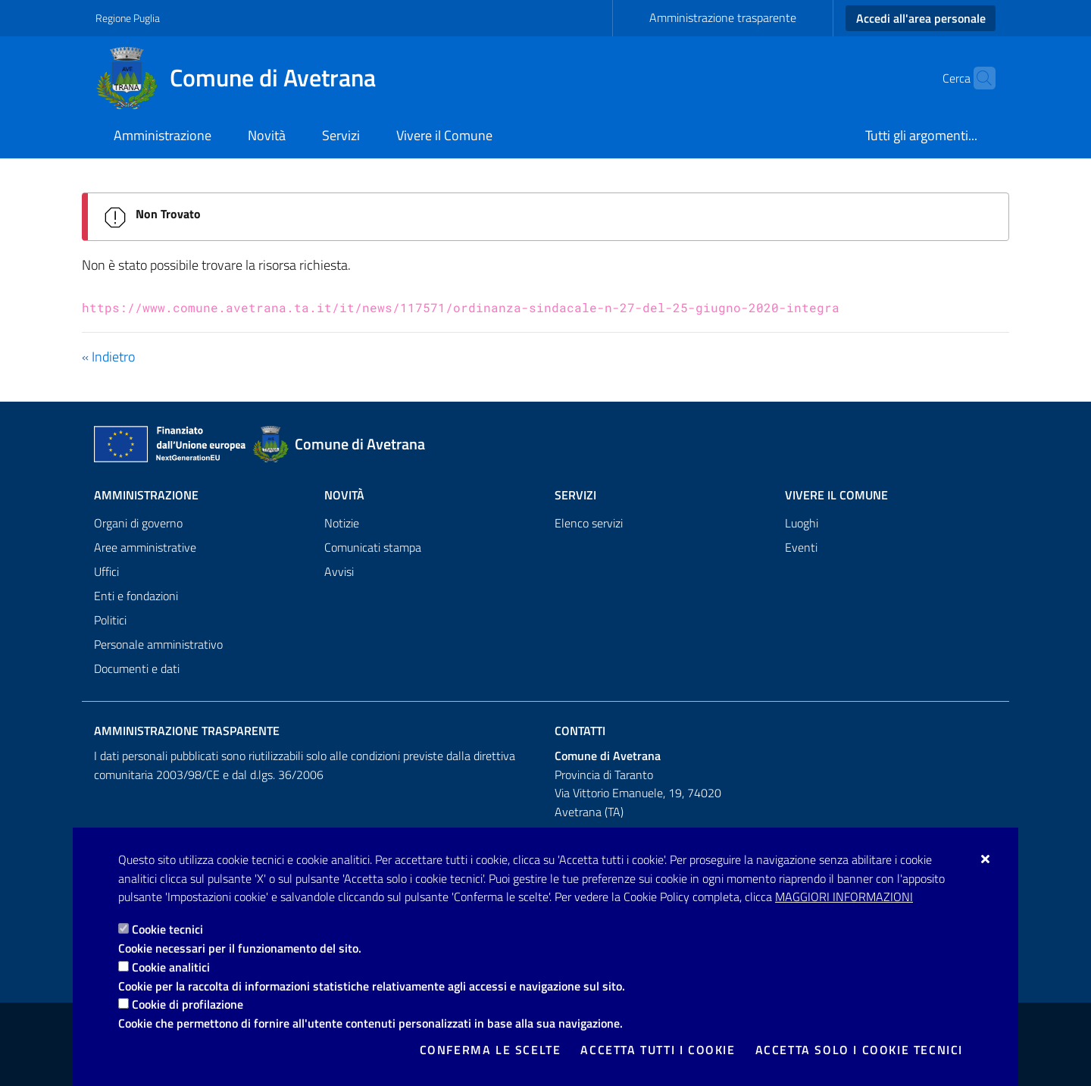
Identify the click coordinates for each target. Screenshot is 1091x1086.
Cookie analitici (171, 967)
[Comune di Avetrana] (244, 78)
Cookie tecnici (167, 929)
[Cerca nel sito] (977, 78)
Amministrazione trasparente (722, 17)
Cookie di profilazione (187, 1004)
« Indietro (108, 356)
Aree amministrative (145, 547)
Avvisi (339, 571)
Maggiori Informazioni (844, 896)
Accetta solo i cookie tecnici (859, 1050)
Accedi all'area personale (921, 18)
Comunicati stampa (372, 547)
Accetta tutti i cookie (657, 1050)
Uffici (106, 571)
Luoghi (801, 523)
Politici (110, 620)
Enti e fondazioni (136, 596)
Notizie (341, 523)
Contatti (580, 730)
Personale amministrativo (158, 644)
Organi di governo (138, 523)
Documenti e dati (137, 668)
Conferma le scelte (490, 1050)
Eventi (801, 547)
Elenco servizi (589, 523)
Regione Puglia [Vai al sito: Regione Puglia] (127, 18)
